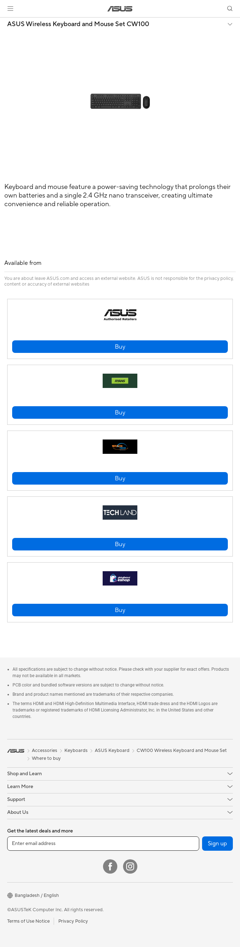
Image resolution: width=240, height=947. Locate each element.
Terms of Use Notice (28, 921)
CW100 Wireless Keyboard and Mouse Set (182, 750)
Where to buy (46, 758)
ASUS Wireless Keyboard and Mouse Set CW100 (78, 24)
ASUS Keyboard (112, 750)
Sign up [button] (217, 843)
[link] (120, 8)
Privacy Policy (73, 921)
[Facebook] (110, 866)
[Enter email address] (103, 843)
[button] (10, 8)
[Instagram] (130, 866)
